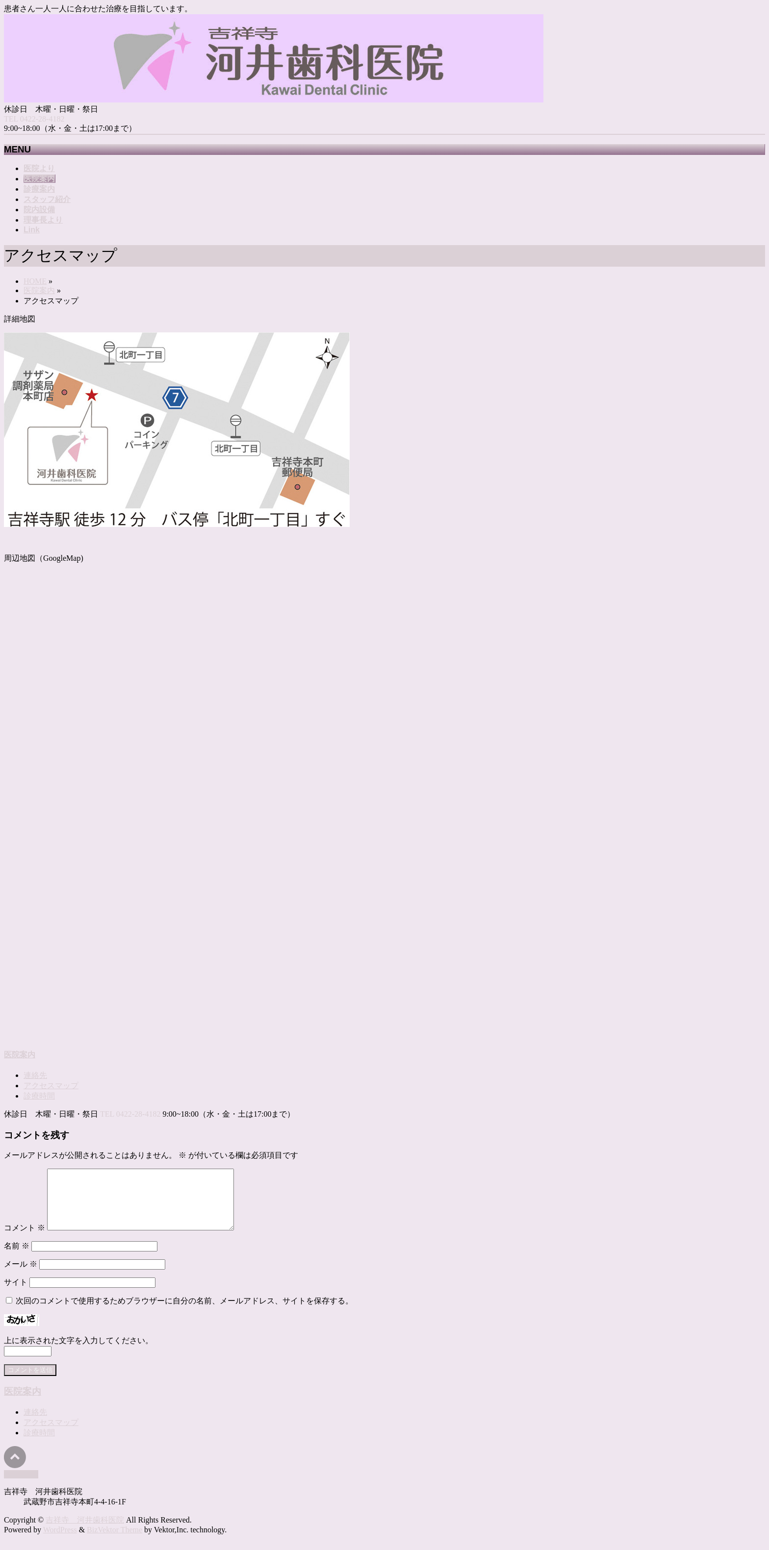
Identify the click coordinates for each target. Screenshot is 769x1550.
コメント (24, 1239)
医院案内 (39, 290)
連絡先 (35, 1075)
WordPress (60, 1541)
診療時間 (39, 1096)
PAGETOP (21, 1486)
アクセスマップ (51, 1085)
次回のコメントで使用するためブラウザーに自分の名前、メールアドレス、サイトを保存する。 (184, 1312)
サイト (15, 1294)
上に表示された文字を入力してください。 (78, 1352)
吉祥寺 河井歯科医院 (85, 1531)
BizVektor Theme (114, 1541)
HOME (35, 281)
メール (20, 1276)
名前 (16, 1257)
